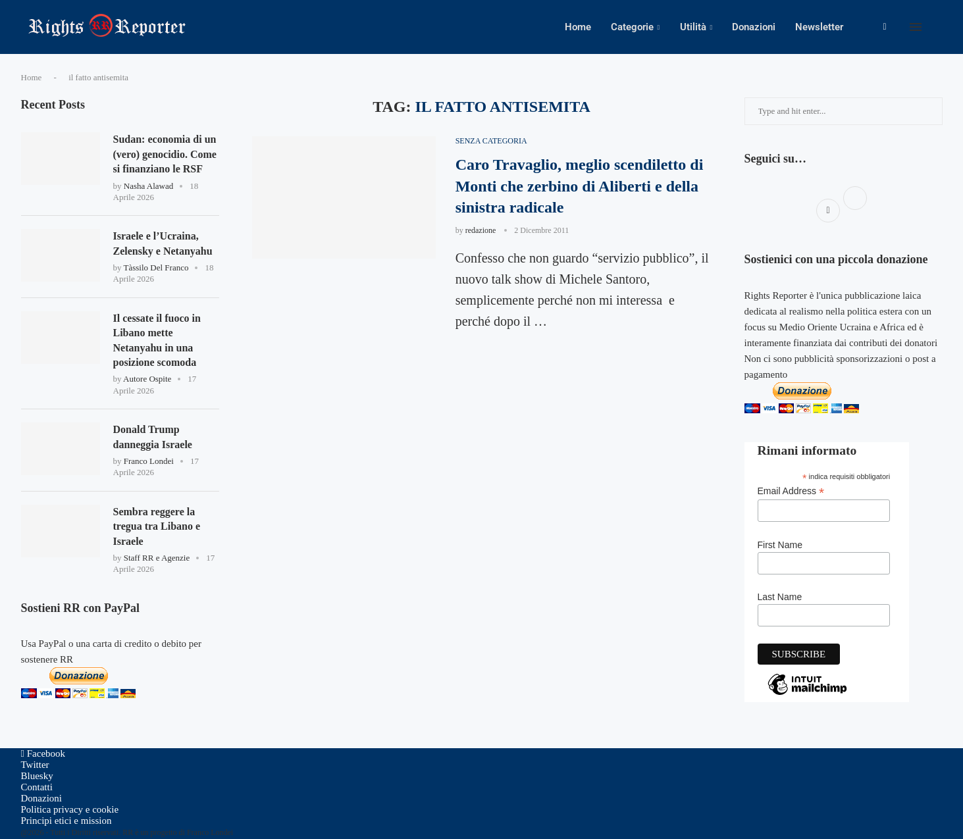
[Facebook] (884, 27)
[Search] (936, 27)
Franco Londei (149, 461)
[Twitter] (35, 764)
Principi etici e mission (66, 820)
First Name (780, 545)
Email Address (791, 491)
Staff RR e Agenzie (157, 558)
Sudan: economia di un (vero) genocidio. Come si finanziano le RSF (165, 154)
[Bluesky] (37, 776)
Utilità (693, 27)
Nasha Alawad (148, 186)
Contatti (37, 787)
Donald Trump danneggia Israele (152, 436)
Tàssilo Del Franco (156, 267)
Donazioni (753, 27)
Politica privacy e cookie (70, 809)
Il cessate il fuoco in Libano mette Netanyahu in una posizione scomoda (157, 340)
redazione (480, 230)
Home (578, 27)
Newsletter (819, 27)
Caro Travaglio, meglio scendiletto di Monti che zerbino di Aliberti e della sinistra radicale (579, 186)
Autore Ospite (147, 379)
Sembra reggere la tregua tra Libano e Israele (157, 526)
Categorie (632, 27)
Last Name (780, 597)
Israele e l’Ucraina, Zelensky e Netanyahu (163, 243)
